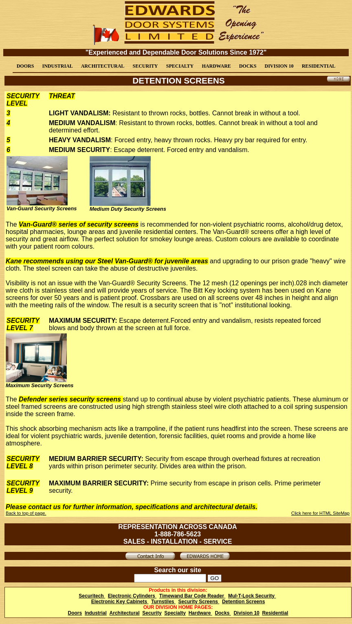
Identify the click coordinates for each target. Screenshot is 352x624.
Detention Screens (243, 601)
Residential (275, 613)
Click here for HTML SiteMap (320, 513)
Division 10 (246, 613)
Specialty (175, 613)
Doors (75, 613)
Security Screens (199, 601)
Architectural (125, 613)
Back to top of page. (26, 513)
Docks (223, 613)
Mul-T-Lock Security (252, 596)
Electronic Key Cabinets (120, 601)
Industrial (96, 613)
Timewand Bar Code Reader (192, 596)
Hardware (200, 613)
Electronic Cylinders (132, 596)
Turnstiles (163, 601)
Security (151, 613)
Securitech (92, 596)
